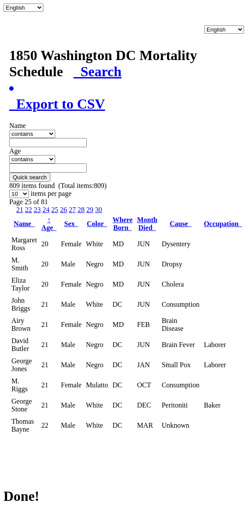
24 (46, 209)
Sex (71, 223)
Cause (180, 223)
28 (81, 209)
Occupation (223, 223)
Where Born (123, 223)
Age (49, 223)
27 (72, 209)
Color (97, 223)
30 (98, 209)
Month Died (147, 223)
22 (28, 209)
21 (19, 209)
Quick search (30, 177)
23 (37, 209)
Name (24, 223)
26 (63, 209)
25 (54, 209)
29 (89, 209)
